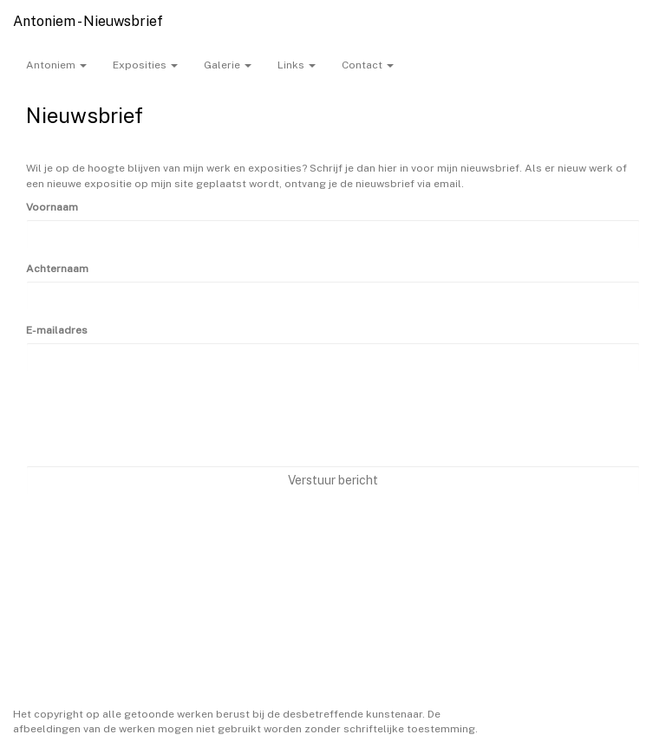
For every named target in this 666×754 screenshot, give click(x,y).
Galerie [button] (227, 65)
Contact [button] (368, 65)
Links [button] (297, 65)
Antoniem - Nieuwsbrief (88, 21)
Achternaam (57, 269)
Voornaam (52, 207)
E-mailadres (57, 330)
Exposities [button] (145, 65)
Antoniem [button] (56, 65)
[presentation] (158, 418)
